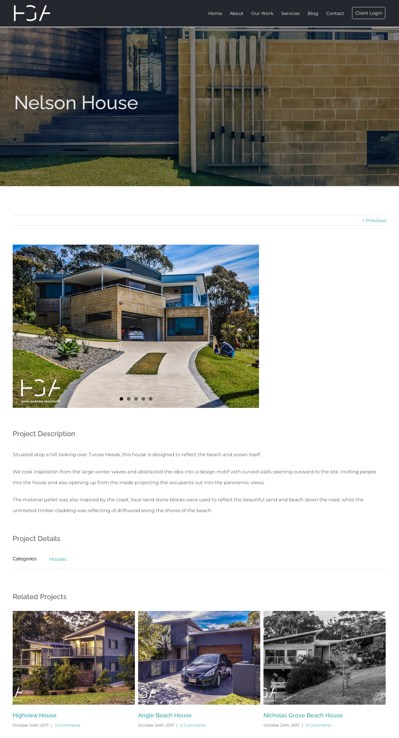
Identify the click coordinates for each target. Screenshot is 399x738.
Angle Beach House (165, 715)
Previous (376, 220)
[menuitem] (219, 13)
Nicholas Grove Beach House (303, 715)
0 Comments (67, 725)
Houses (57, 559)
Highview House (35, 715)
